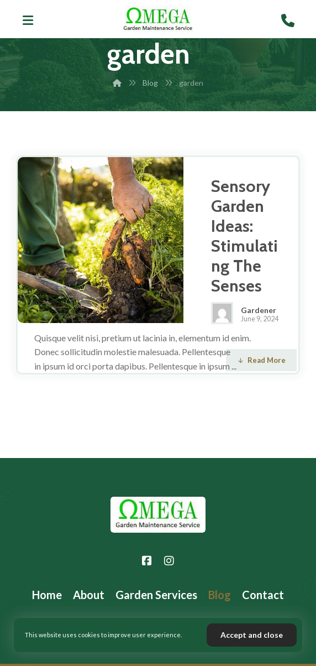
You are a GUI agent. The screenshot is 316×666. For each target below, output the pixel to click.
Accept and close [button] (251, 634)
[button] (28, 20)
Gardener (258, 310)
